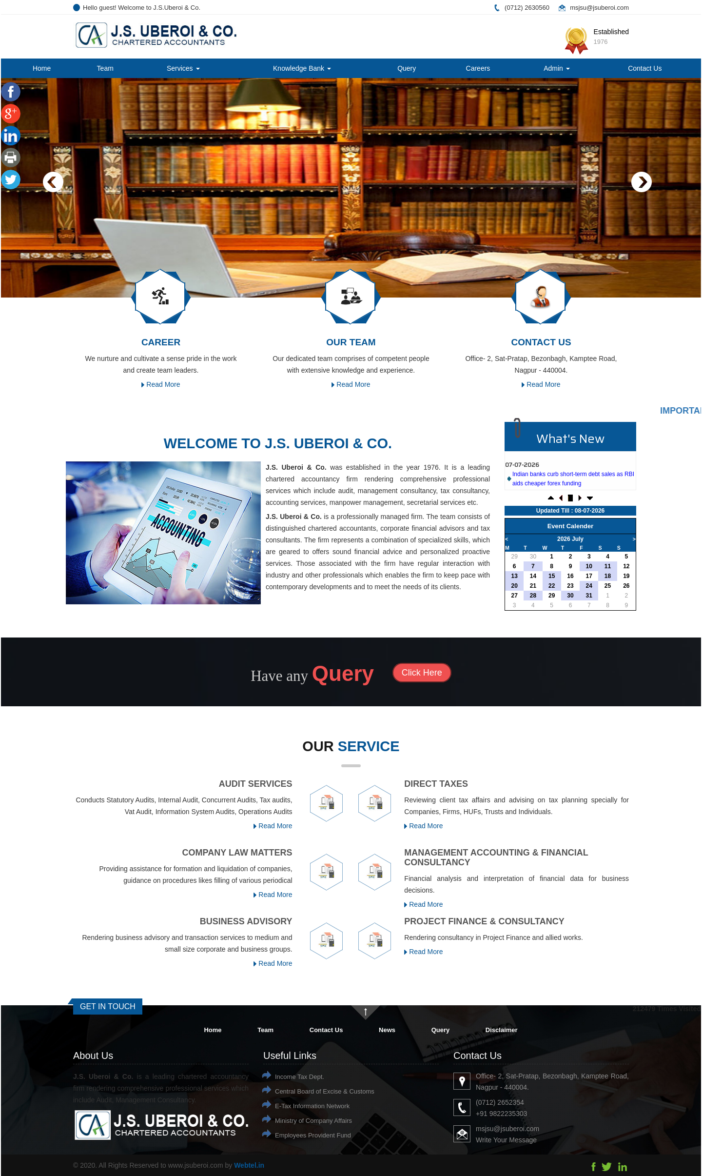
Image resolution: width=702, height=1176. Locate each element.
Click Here (422, 673)
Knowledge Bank (302, 68)
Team (105, 68)
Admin (557, 68)
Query (406, 68)
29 (514, 556)
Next (641, 182)
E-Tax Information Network (312, 1106)
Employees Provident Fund (313, 1135)
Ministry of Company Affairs (313, 1120)
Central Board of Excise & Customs (324, 1091)
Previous (53, 182)
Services (183, 68)
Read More (160, 384)
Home (42, 68)
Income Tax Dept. (299, 1076)
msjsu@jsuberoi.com (599, 7)
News (387, 1030)
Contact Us (645, 68)
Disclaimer (502, 1030)
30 (533, 556)
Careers (478, 68)
